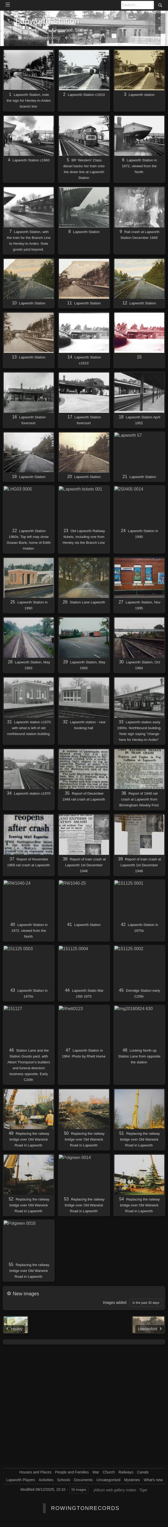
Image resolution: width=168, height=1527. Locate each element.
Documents (83, 1480)
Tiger (143, 1490)
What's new (153, 1480)
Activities (46, 1480)
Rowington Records (42, 38)
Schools (63, 1480)
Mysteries (132, 1480)
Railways (79, 38)
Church (109, 1472)
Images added (115, 1302)
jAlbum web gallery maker (115, 1490)
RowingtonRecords (85, 1508)
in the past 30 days (145, 1303)
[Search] (137, 5)
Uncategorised (108, 1480)
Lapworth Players (20, 1480)
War (95, 1472)
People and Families (72, 1472)
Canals (143, 1472)
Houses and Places (35, 1472)
